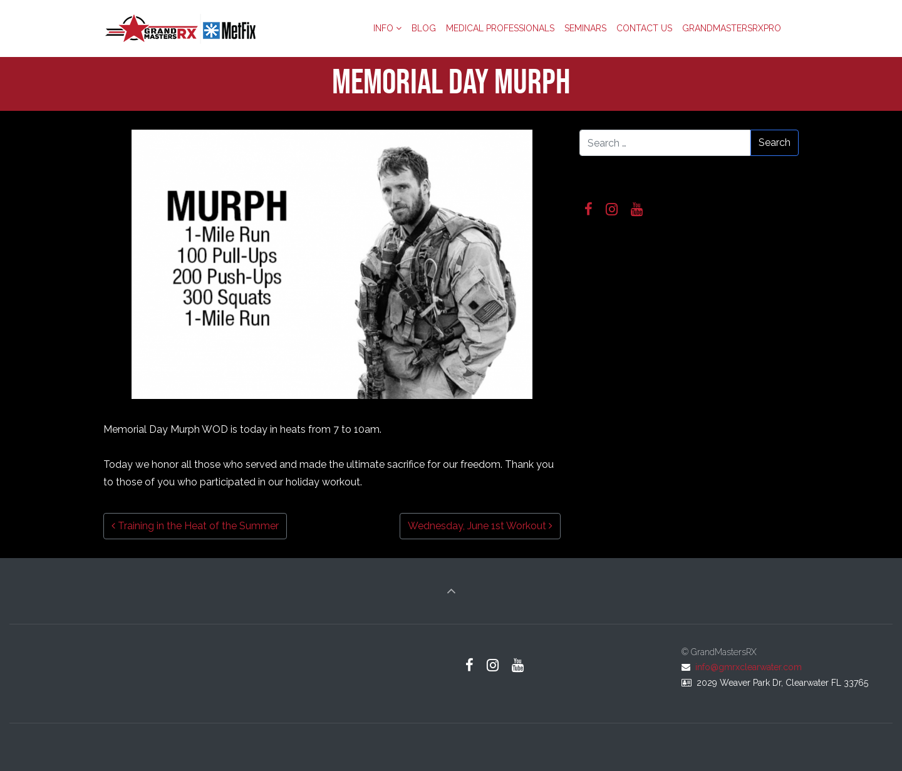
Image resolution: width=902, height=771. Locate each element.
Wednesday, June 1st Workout (480, 526)
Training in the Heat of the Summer (195, 526)
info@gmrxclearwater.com (748, 667)
